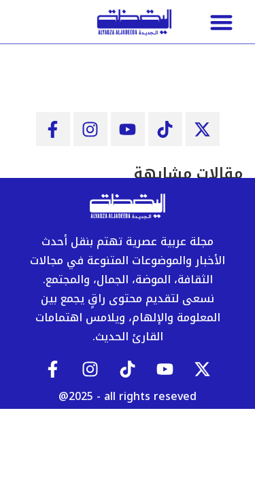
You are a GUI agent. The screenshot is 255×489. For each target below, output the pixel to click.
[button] (221, 22)
